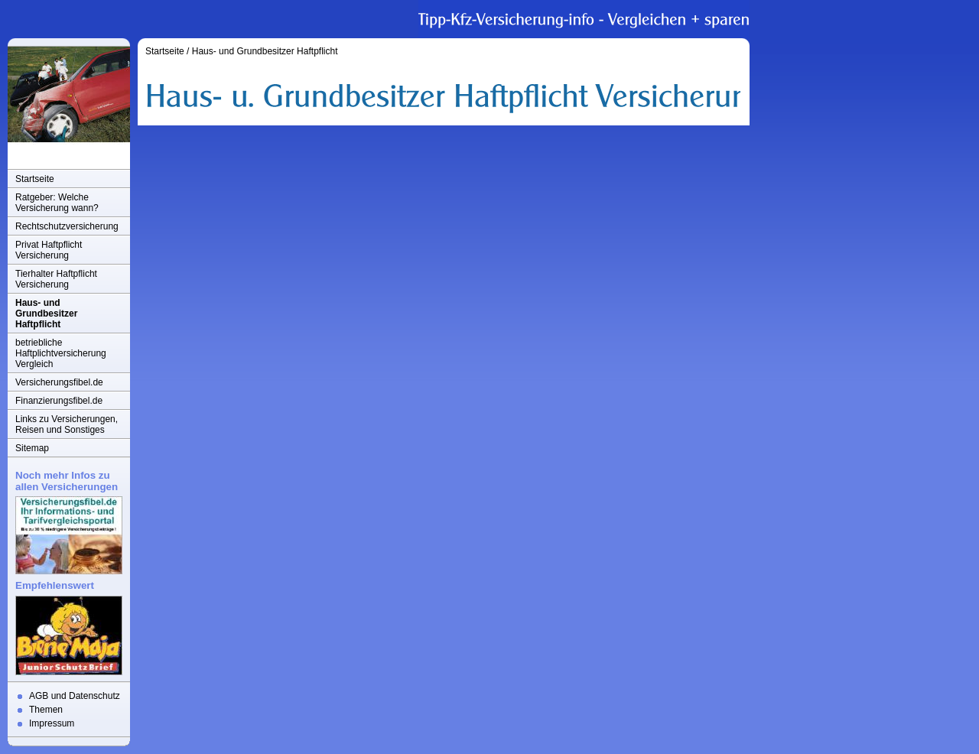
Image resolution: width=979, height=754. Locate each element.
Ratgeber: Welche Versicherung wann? (57, 202)
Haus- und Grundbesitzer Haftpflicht (46, 313)
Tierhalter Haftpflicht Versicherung (56, 279)
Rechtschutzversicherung (67, 226)
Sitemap (32, 448)
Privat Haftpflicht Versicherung (48, 250)
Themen (46, 709)
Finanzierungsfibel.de (58, 400)
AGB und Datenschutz (74, 696)
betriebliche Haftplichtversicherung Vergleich (60, 353)
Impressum (51, 723)
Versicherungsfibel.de (59, 382)
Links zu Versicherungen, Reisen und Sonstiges (66, 424)
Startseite (34, 179)
